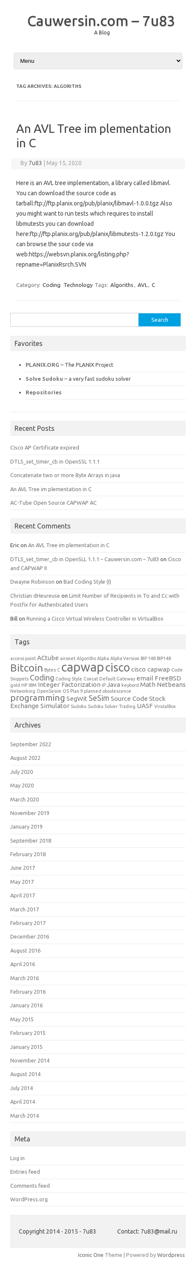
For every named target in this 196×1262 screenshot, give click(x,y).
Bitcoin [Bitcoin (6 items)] (26, 668)
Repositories (44, 392)
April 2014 (22, 1102)
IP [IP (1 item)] (104, 685)
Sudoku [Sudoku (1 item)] (78, 706)
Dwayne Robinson (32, 582)
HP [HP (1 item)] (24, 685)
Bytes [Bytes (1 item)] (50, 669)
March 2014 (24, 1116)
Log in (17, 1158)
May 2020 (22, 785)
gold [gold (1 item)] (15, 685)
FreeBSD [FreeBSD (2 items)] (168, 678)
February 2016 (28, 992)
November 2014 (29, 1060)
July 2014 (21, 1088)
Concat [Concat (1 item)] (91, 678)
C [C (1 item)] (58, 669)
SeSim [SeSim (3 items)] (99, 698)
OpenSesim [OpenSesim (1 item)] (49, 691)
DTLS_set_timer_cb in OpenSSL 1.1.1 (55, 461)
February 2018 (28, 854)
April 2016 (22, 964)
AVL (142, 285)
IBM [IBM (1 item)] (33, 685)
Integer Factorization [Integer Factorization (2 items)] (69, 684)
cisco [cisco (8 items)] (117, 667)
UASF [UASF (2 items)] (145, 705)
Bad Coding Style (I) (87, 582)
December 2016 (29, 936)
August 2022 (25, 758)
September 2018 (30, 840)
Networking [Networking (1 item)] (22, 691)
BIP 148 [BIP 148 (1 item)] (148, 658)
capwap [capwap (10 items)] (82, 667)
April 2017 (22, 895)
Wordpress (171, 1255)
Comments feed (30, 1186)
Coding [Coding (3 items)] (42, 677)
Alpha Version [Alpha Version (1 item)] (124, 658)
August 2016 (25, 950)
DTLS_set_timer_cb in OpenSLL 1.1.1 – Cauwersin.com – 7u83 (84, 559)
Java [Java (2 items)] (113, 684)
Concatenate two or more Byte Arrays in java (65, 475)
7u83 (35, 163)
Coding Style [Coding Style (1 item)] (68, 678)
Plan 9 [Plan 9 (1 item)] (76, 691)
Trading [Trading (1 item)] (127, 706)
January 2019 (26, 826)
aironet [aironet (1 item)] (67, 658)
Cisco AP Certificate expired (44, 447)
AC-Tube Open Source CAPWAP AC (53, 503)
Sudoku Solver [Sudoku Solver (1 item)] (103, 706)
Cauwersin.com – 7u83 (101, 20)
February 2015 (28, 1033)
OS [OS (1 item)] (66, 691)
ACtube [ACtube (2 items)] (48, 657)
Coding (52, 285)
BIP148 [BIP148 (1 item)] (164, 658)
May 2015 (22, 1019)
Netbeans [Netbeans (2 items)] (171, 684)
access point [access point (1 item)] (23, 658)
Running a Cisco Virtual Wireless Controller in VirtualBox (95, 618)
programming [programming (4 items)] (37, 698)
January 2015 (26, 1047)
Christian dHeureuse (35, 596)
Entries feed (25, 1172)
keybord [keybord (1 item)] (130, 685)
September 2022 (30, 744)
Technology (77, 285)
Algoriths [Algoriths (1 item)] (86, 658)
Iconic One (91, 1255)
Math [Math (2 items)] (148, 684)
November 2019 (29, 813)
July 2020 (21, 772)
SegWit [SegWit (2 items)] (76, 698)
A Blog (102, 32)
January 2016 (26, 1005)
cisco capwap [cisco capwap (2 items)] (150, 669)
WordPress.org (29, 1199)
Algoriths (121, 285)
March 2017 (24, 909)
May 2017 (22, 882)
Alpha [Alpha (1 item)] (103, 658)
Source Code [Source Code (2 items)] (129, 698)
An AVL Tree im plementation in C (51, 489)
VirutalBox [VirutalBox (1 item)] (165, 706)
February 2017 (28, 923)
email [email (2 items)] (144, 678)
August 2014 (25, 1074)
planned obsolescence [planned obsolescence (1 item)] (107, 691)
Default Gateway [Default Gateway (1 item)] (117, 678)
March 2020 (24, 799)
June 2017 (22, 868)
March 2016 (24, 978)
